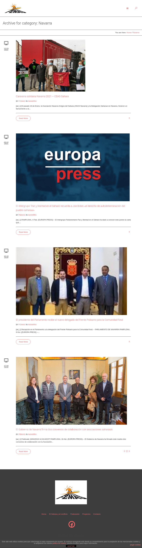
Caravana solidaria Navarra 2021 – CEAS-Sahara (42, 96)
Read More (23, 118)
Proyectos (86, 514)
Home (128, 33)
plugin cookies (135, 545)
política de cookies (59, 543)
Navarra (136, 33)
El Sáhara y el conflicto (58, 514)
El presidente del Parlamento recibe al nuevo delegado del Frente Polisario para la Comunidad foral (69, 319)
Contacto (97, 514)
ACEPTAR (70, 546)
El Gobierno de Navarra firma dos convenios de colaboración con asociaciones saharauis (64, 429)
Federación (74, 514)
